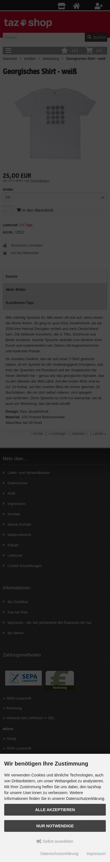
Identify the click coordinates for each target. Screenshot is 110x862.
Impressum (96, 853)
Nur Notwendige (55, 826)
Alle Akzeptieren (55, 809)
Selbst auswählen (55, 841)
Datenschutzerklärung (59, 853)
